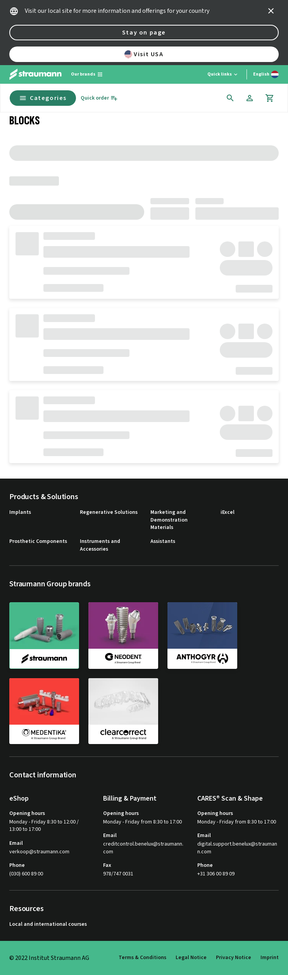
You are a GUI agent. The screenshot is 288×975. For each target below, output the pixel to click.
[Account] (249, 98)
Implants (20, 512)
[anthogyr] (202, 635)
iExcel (228, 512)
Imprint (269, 957)
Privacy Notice (233, 957)
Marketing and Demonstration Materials (169, 520)
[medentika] (44, 711)
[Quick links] (223, 74)
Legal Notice (191, 957)
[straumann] (44, 635)
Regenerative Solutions (109, 512)
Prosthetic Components (38, 541)
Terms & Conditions (142, 957)
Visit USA (143, 54)
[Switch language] (266, 74)
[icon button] (271, 11)
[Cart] (269, 98)
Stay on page (144, 32)
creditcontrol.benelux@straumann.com (143, 848)
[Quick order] (99, 98)
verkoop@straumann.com (39, 852)
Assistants (162, 541)
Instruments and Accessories (100, 545)
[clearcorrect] (123, 711)
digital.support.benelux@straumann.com (237, 848)
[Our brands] (87, 74)
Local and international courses (48, 924)
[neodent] (123, 635)
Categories (43, 98)
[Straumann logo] (35, 74)
